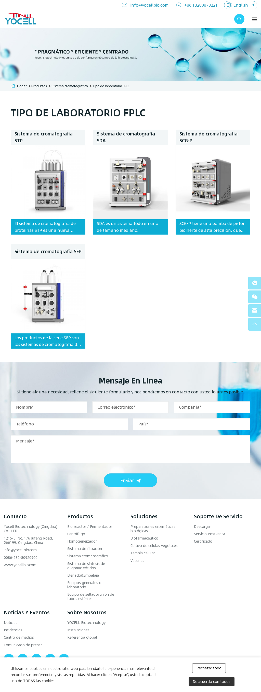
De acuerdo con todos (211, 681)
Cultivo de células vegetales (154, 545)
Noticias (10, 622)
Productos (39, 85)
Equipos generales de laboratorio (85, 584)
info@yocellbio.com (149, 5)
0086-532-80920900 (20, 557)
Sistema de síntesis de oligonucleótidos (86, 565)
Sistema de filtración (84, 548)
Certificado (203, 541)
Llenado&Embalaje (83, 575)
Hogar (22, 85)
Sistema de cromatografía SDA (126, 137)
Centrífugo (76, 533)
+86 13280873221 (201, 5)
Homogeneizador (82, 541)
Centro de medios (19, 637)
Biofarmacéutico (144, 538)
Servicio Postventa (209, 533)
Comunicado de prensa (23, 644)
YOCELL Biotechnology (86, 622)
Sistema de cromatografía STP (44, 137)
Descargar (202, 526)
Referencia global (82, 637)
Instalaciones (78, 629)
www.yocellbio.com (20, 564)
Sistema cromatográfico (69, 85)
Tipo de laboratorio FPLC (111, 85)
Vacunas (137, 560)
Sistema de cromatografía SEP (48, 329)
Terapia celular (142, 552)
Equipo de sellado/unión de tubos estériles (90, 596)
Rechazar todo (209, 668)
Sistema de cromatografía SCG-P (208, 137)
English (240, 5)
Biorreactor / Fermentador (89, 526)
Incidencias (13, 629)
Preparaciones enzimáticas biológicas (152, 528)
